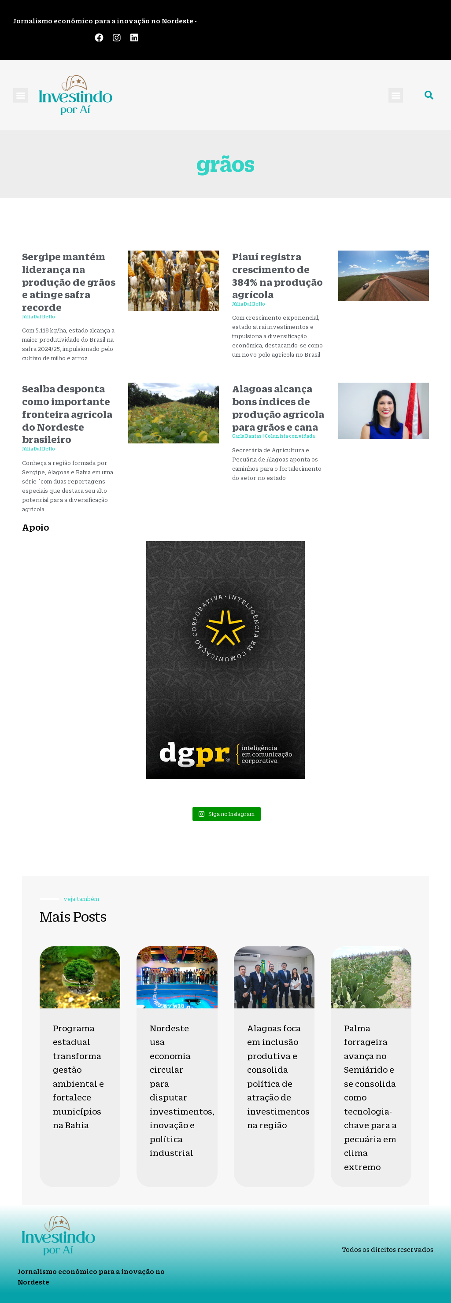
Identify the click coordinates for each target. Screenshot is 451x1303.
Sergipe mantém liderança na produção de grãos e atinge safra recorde (68, 282)
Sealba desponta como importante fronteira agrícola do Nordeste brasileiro (67, 414)
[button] (20, 95)
